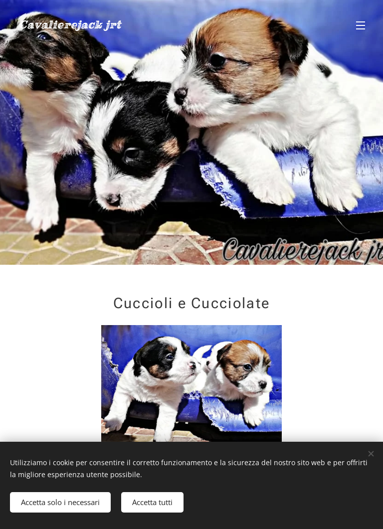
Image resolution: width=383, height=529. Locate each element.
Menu (360, 25)
